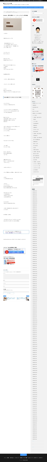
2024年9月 (34, 229)
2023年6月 (34, 259)
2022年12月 (34, 271)
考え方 (34, 159)
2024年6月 (34, 235)
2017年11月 (34, 394)
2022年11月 (34, 273)
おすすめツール (36, 7)
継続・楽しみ (35, 153)
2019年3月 (34, 362)
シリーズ (34, 115)
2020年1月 (34, 342)
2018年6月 (34, 380)
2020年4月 (34, 336)
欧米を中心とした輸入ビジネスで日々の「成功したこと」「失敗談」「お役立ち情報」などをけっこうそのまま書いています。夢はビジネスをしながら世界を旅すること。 (23, 0)
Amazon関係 (35, 123)
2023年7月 (34, 257)
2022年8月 (34, 279)
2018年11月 (34, 370)
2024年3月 (34, 241)
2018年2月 (34, 388)
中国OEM (34, 105)
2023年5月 (34, 261)
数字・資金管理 (35, 155)
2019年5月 (34, 358)
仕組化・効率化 (35, 157)
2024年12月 (34, 223)
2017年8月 (34, 400)
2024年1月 (34, 245)
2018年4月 (34, 384)
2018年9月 (34, 374)
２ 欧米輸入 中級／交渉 (36, 133)
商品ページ (34, 143)
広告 (34, 147)
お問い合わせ (12, 7)
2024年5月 (34, 237)
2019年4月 (34, 360)
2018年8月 (34, 376)
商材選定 (34, 141)
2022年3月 (34, 289)
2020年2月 (34, 340)
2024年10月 (34, 227)
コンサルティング (17, 7)
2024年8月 (34, 231)
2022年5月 (34, 285)
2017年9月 (34, 398)
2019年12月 (34, 344)
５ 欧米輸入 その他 (36, 161)
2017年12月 (34, 392)
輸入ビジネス (34, 111)
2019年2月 (34, 364)
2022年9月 (34, 277)
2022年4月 (34, 287)
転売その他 (34, 131)
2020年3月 (34, 338)
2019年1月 (34, 366)
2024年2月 (34, 243)
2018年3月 (34, 386)
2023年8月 (34, 255)
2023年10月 (34, 251)
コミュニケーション (36, 165)
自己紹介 (8, 7)
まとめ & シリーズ (30, 7)
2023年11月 (34, 249)
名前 (4, 280)
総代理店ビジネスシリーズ (36, 103)
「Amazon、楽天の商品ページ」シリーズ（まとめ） (13, 232)
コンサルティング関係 (36, 163)
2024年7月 (34, 233)
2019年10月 (34, 348)
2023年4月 (34, 263)
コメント (4, 273)
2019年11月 (34, 346)
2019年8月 (34, 352)
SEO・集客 (34, 145)
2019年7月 (34, 354)
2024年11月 (34, 225)
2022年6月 (34, 283)
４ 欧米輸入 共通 (35, 151)
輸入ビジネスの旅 (7, 3)
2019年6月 (34, 356)
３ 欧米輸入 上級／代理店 (36, 137)
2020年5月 (34, 334)
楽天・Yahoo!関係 (35, 139)
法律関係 (34, 127)
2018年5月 (34, 382)
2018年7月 (34, 378)
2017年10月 (34, 396)
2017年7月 (34, 402)
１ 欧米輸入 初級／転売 (36, 117)
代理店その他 (35, 149)
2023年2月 (34, 267)
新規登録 (34, 125)
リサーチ (34, 121)
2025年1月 (34, 221)
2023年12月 (34, 247)
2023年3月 (34, 265)
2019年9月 (34, 350)
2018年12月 (34, 368)
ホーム (5, 7)
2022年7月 (34, 281)
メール (4, 283)
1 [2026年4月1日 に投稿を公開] (36, 178)
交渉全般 (34, 135)
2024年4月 (34, 239)
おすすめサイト (41, 7)
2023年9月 (34, 253)
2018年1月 (34, 390)
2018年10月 (34, 372)
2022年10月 (34, 275)
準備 (34, 119)
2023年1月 (34, 269)
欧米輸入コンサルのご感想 (23, 7)
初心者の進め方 (35, 107)
